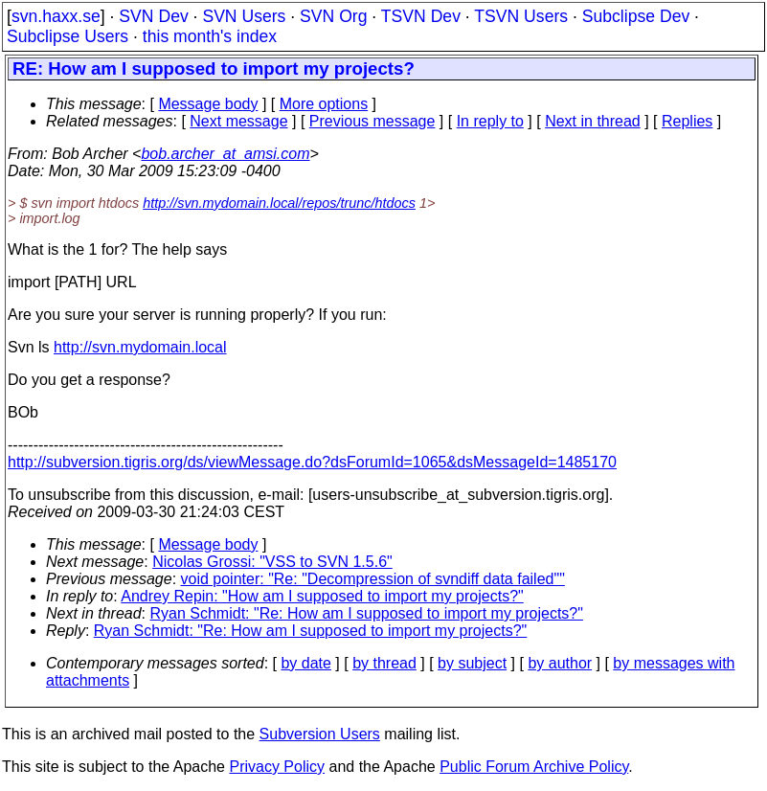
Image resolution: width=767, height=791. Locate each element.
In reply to (490, 121)
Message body (208, 104)
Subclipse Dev (635, 16)
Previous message (372, 121)
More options (324, 104)
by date (305, 663)
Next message (238, 121)
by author (560, 663)
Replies (687, 121)
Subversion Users (319, 734)
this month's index (210, 36)
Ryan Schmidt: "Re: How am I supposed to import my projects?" (366, 613)
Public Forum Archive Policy (534, 766)
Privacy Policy (277, 766)
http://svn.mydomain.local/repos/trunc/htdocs (279, 203)
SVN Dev (153, 16)
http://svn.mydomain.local (140, 347)
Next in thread (593, 121)
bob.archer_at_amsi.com (225, 154)
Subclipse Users (67, 36)
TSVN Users (521, 16)
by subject (472, 663)
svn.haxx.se (56, 16)
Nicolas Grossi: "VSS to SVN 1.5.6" (272, 562)
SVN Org (333, 16)
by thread (384, 663)
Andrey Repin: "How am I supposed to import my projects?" (322, 596)
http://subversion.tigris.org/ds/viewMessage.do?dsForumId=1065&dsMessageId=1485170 (312, 462)
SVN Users (243, 16)
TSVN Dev (421, 16)
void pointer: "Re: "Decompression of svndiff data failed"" (373, 579)
